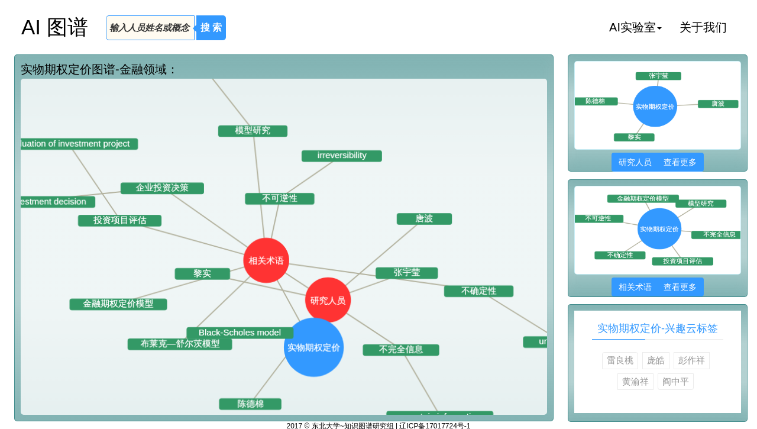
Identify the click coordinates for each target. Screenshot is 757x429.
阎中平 (675, 381)
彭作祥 (691, 360)
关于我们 (703, 27)
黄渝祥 (635, 381)
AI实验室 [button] (635, 27)
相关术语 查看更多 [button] (657, 287)
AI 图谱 (54, 26)
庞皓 (656, 360)
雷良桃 (620, 360)
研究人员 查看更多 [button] (657, 162)
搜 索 (211, 27)
